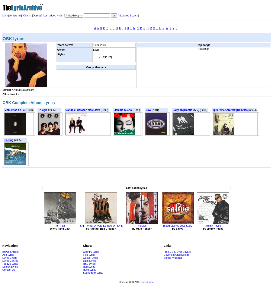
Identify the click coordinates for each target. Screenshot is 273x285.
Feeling (8, 140)
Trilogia (43, 110)
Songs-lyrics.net (173, 257)
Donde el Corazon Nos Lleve (82, 110)
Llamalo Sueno (123, 110)
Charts (27, 15)
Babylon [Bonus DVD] (186, 110)
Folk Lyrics (89, 254)
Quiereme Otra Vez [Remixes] (230, 110)
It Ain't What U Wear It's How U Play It (101, 225)
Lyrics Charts (9, 257)
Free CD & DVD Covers (177, 251)
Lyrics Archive (147, 282)
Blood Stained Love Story (177, 225)
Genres (37, 15)
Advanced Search (128, 15)
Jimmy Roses (213, 225)
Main (5, 15)
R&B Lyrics (89, 263)
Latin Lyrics (89, 260)
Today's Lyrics (10, 263)
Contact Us (8, 269)
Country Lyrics (91, 251)
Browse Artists (10, 251)
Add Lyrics (8, 254)
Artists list (15, 15)
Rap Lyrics (89, 266)
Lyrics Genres (10, 260)
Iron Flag (60, 225)
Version (142, 225)
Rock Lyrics (89, 269)
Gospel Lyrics (90, 257)
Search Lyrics (10, 266)
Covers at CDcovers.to (176, 254)
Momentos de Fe (14, 110)
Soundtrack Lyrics (93, 272)
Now (148, 110)
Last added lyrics (52, 15)
